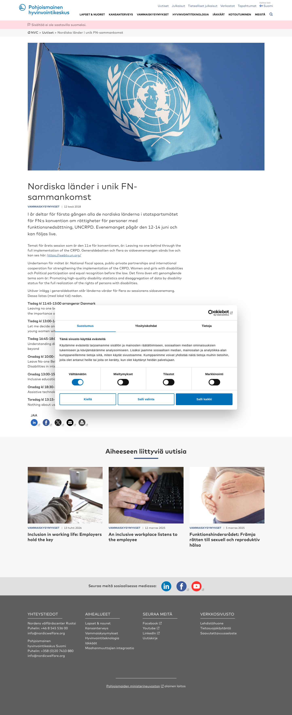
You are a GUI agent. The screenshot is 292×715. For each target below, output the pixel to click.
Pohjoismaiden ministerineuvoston (133, 685)
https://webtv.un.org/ (64, 255)
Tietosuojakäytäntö (215, 627)
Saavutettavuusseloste (218, 632)
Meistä (260, 14)
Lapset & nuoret (92, 14)
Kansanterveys (121, 14)
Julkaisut (178, 5)
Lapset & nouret (98, 622)
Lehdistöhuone (212, 622)
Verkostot (227, 5)
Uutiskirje (150, 637)
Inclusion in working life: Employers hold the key (54, 536)
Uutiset (163, 5)
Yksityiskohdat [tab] (146, 326)
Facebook (150, 622)
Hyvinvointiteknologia (191, 14)
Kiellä (88, 399)
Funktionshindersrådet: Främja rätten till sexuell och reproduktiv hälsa (225, 539)
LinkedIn (149, 632)
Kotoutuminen (240, 14)
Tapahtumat (247, 5)
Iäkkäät (219, 14)
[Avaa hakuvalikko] (271, 14)
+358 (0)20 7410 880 (57, 650)
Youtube (149, 627)
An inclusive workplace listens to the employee (144, 536)
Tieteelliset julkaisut (203, 5)
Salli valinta (146, 399)
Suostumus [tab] (85, 326)
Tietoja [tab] (207, 326)
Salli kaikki (204, 399)
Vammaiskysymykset (153, 14)
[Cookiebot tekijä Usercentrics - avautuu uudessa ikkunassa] (215, 313)
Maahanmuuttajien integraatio (110, 647)
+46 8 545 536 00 (54, 627)
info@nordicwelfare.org (46, 632)
